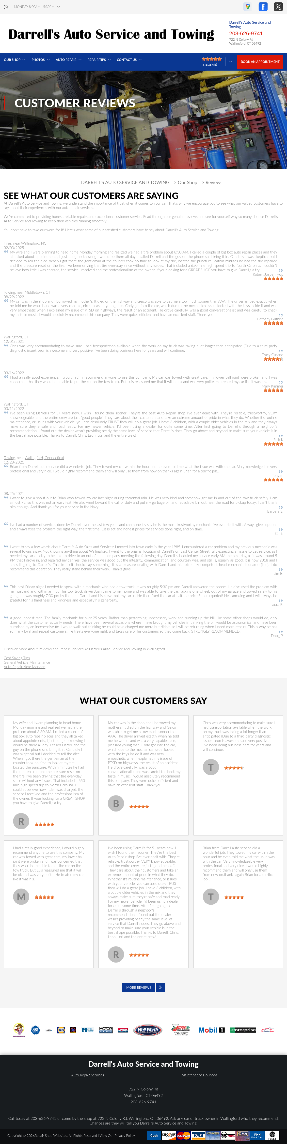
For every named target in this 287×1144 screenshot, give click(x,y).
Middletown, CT (37, 292)
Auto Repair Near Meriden (24, 666)
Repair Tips (97, 60)
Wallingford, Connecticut (44, 457)
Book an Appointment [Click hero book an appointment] (260, 62)
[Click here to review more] (217, 62)
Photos (38, 60)
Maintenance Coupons (199, 1075)
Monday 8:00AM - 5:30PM (34, 7)
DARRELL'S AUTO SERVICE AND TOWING (125, 182)
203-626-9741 (246, 33)
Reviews (214, 182)
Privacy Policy (124, 1135)
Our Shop (12, 60)
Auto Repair (66, 60)
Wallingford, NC (34, 243)
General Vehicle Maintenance (27, 662)
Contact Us (127, 60)
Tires (7, 243)
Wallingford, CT (16, 337)
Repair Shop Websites (51, 1135)
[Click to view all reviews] (143, 987)
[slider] (273, 278)
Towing (9, 292)
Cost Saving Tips (17, 658)
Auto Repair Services (87, 1075)
